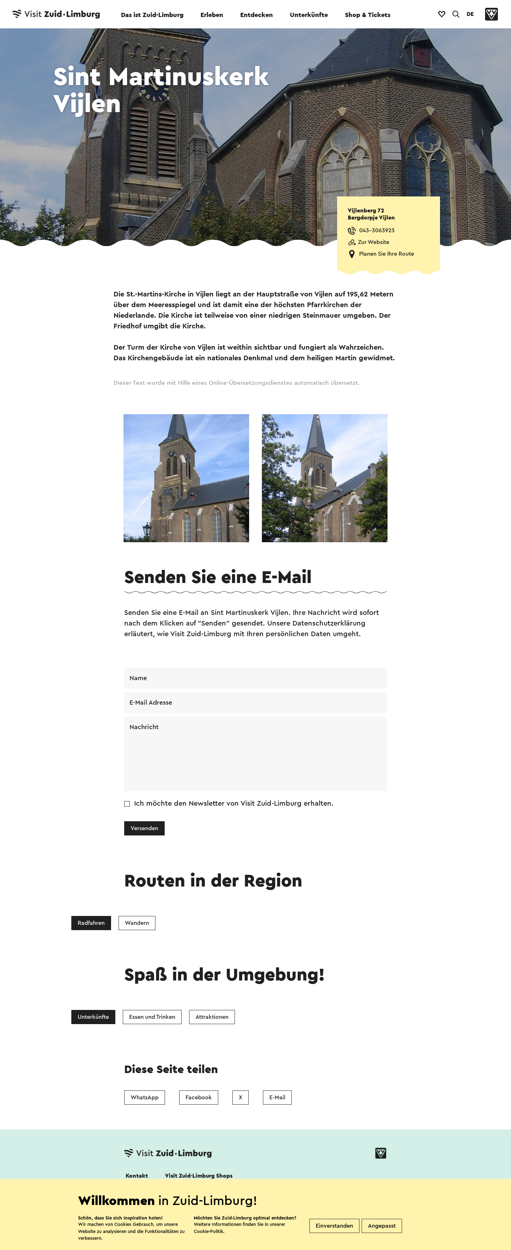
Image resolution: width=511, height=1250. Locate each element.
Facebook (199, 1097)
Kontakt (137, 1176)
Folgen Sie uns (143, 1195)
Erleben (211, 15)
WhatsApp (145, 1097)
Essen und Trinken (152, 1017)
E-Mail (277, 1097)
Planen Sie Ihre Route (386, 254)
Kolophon (318, 1245)
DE (470, 14)
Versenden (144, 828)
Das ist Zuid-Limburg (152, 15)
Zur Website (373, 242)
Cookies (136, 1245)
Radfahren (91, 923)
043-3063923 (377, 230)
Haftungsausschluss (263, 1245)
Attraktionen (212, 1017)
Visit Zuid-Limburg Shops (198, 1176)
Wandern (137, 923)
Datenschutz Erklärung (192, 1245)
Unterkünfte (309, 15)
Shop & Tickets (367, 15)
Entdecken (256, 15)
